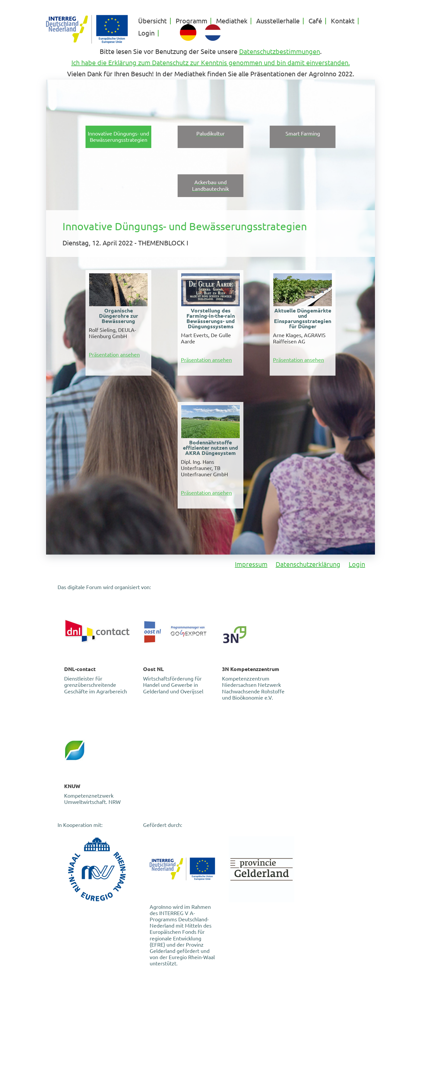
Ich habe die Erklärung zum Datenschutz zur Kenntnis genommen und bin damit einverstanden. (210, 62)
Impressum (251, 564)
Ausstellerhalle (278, 21)
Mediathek (231, 21)
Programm (191, 21)
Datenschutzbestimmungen (279, 51)
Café (315, 21)
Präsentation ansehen (114, 355)
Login (146, 33)
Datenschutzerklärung (308, 564)
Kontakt (343, 21)
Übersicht (152, 21)
